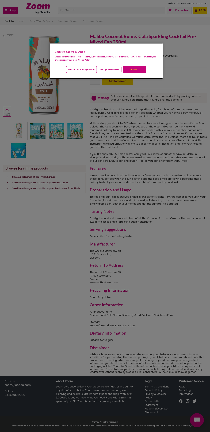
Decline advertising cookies (81, 69)
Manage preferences (109, 69)
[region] (106, 61)
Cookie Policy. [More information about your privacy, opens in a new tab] (84, 60)
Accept (134, 69)
